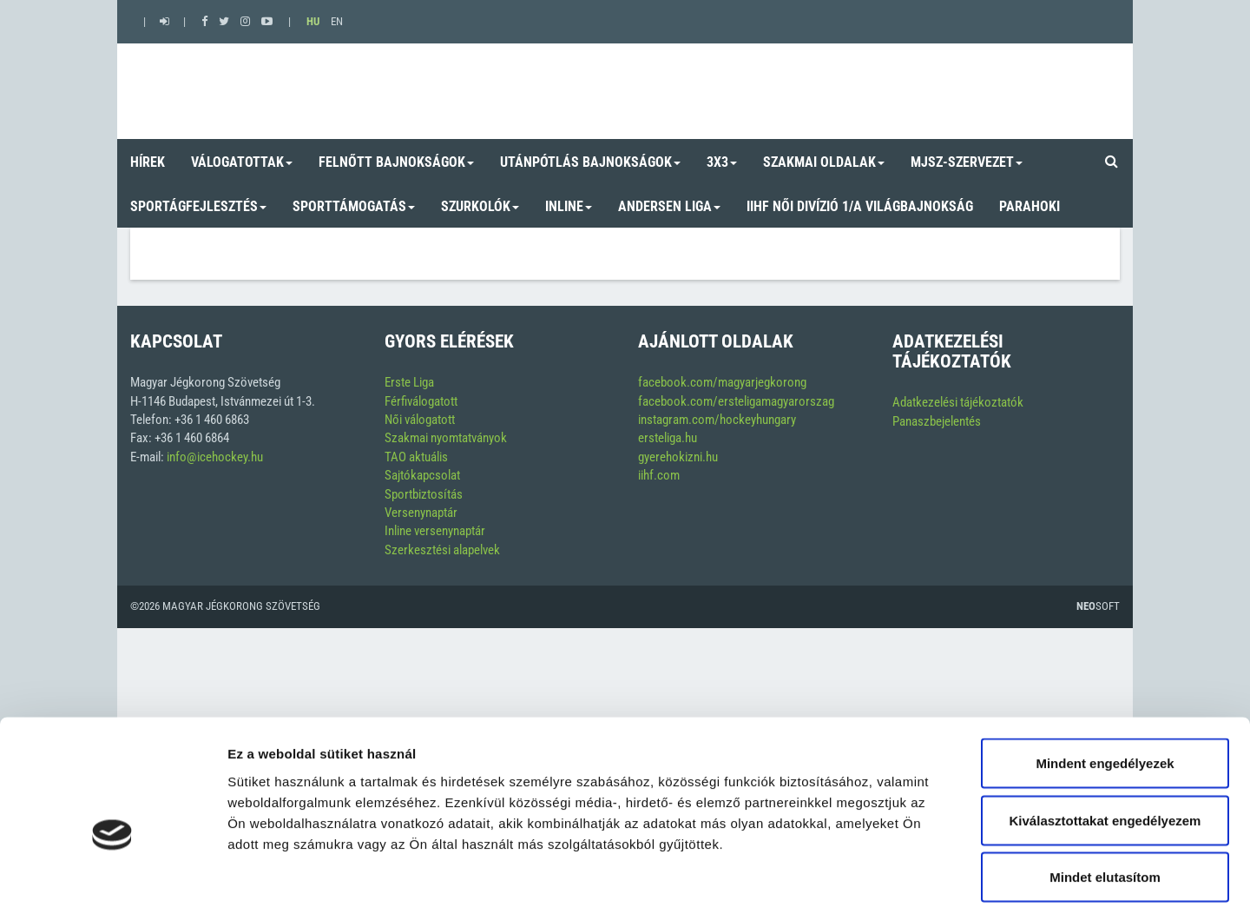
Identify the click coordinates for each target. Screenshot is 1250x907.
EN (337, 21)
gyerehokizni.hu (678, 457)
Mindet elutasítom (1105, 792)
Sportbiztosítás (424, 494)
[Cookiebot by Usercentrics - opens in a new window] (112, 873)
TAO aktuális (416, 457)
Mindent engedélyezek (1105, 679)
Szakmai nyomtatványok (446, 438)
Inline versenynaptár (435, 531)
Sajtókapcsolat (422, 475)
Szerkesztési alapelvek (442, 550)
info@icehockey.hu (215, 457)
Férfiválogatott (421, 401)
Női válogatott (420, 419)
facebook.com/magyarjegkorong (722, 382)
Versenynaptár (421, 512)
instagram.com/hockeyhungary (717, 419)
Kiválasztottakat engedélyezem (1105, 736)
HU (312, 21)
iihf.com (659, 475)
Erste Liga (409, 382)
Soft (1098, 605)
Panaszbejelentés (936, 421)
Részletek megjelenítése (986, 872)
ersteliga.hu (667, 438)
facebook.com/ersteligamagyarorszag (736, 401)
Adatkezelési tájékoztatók (957, 402)
